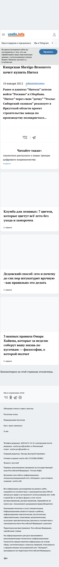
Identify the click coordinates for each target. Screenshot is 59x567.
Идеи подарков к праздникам (16, 43)
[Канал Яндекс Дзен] (20, 397)
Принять (48, 51)
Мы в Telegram (41, 43)
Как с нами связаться (13, 425)
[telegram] (35, 137)
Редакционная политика (14, 420)
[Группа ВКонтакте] (6, 397)
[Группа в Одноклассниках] (10, 397)
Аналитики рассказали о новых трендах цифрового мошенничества (29, 160)
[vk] (25, 137)
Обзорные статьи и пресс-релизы (18, 408)
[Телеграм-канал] (15, 397)
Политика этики (11, 414)
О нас (6, 431)
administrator (35, 83)
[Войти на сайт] (54, 34)
